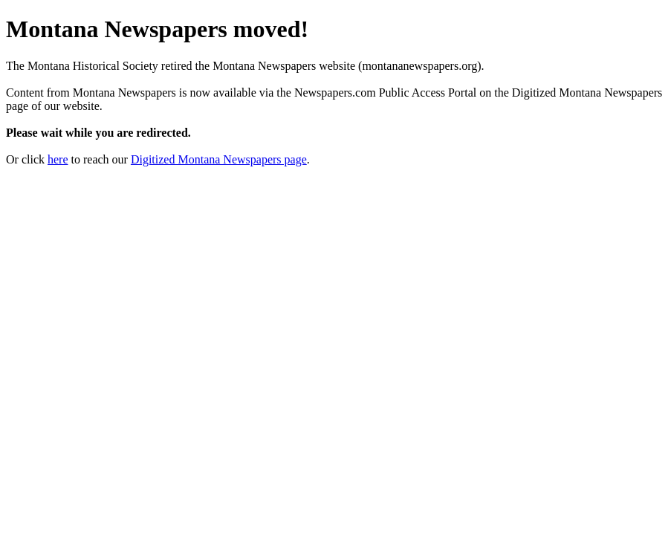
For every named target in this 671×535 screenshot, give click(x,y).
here (58, 159)
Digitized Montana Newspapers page (219, 159)
